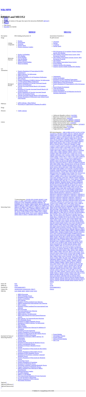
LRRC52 (57, 205)
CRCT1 (65, 156)
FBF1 (67, 171)
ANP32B (64, 137)
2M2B (19, 291)
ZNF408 (30, 214)
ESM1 (54, 168)
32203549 (69, 118)
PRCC (28, 208)
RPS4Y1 (68, 239)
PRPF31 (73, 230)
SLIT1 (57, 248)
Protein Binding (22, 57)
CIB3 (56, 153)
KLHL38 (68, 191)
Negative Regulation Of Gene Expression (29, 332)
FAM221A (65, 170)
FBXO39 (80, 171)
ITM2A (58, 188)
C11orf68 (77, 144)
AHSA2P (80, 133)
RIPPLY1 (56, 238)
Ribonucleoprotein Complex (25, 371)
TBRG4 (55, 256)
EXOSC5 (70, 168)
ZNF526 (40, 214)
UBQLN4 (40, 213)
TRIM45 (52, 262)
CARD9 (52, 147)
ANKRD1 (79, 135)
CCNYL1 (65, 149)
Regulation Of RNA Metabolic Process (28, 353)
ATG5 (51, 140)
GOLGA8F (53, 177)
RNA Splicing (21, 78)
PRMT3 (63, 230)
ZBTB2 (61, 274)
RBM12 (17, 210)
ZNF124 (69, 276)
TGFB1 (56, 257)
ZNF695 (76, 280)
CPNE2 (82, 155)
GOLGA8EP (79, 176)
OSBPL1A (53, 221)
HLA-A (68, 180)
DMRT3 (80, 161)
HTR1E (76, 183)
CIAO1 (80, 152)
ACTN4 (82, 132)
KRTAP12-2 (81, 194)
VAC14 (65, 269)
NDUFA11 (69, 215)
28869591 (71, 120)
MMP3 (52, 211)
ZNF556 (72, 279)
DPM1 (59, 164)
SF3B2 (23, 211)
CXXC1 (80, 158)
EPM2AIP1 (80, 167)
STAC (78, 251)
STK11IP (52, 253)
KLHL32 (62, 191)
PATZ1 (16, 208)
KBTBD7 (52, 189)
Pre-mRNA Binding (23, 373)
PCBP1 (21, 208)
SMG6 (72, 248)
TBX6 (59, 256)
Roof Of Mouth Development (61, 87)
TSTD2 (75, 263)
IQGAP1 (77, 186)
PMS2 (75, 226)
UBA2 (56, 266)
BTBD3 (75, 143)
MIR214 (32, 205)
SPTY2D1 (65, 251)
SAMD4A (62, 241)
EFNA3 (75, 165)
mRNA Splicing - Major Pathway (27, 103)
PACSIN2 (72, 221)
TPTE (75, 259)
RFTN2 (68, 236)
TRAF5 (79, 259)
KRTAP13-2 (67, 195)
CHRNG (70, 152)
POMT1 (52, 229)
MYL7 (60, 214)
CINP (60, 153)
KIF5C (52, 191)
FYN (83, 173)
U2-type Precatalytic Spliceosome (27, 377)
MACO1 (52, 206)
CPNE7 (56, 156)
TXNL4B (79, 265)
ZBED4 (52, 274)
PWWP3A (81, 232)
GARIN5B (63, 174)
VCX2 (77, 269)
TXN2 (75, 265)
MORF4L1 (66, 211)
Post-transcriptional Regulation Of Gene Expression (32, 376)
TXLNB (70, 265)
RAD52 (57, 235)
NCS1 (64, 215)
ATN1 (32, 199)
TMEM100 (75, 257)
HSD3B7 (67, 183)
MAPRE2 (27, 204)
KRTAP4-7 (72, 197)
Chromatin (56, 41)
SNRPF (81, 248)
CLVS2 (80, 153)
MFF (82, 208)
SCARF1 (52, 242)
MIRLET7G (31, 207)
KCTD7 (62, 189)
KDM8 (77, 189)
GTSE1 (23, 202)
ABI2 (64, 132)
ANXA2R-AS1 (71, 137)
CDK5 (59, 150)
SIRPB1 (57, 245)
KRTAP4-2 (53, 197)
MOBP (61, 211)
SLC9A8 (52, 248)
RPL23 (59, 239)
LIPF (68, 203)
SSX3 (75, 251)
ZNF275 (20, 214)
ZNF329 (67, 277)
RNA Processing (22, 309)
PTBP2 (47, 208)
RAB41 (69, 233)
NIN (47, 207)
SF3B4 (27, 211)
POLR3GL (75, 227)
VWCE (77, 271)
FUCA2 (80, 173)
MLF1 (70, 209)
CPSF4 (61, 156)
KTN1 (83, 200)
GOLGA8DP (72, 176)
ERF (51, 168)
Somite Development (59, 90)
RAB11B (59, 233)
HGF (61, 180)
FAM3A (70, 170)
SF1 (16, 211)
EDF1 (60, 165)
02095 (16, 285)
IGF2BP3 (64, 185)
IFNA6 (60, 185)
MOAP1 (56, 211)
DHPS (70, 161)
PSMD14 (61, 232)
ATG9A (55, 140)
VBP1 (73, 269)
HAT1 (73, 179)
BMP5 (51, 143)
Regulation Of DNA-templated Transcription (65, 79)
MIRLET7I (38, 207)
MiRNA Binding (22, 60)
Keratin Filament (57, 337)
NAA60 (74, 214)
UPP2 (67, 268)
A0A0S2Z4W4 (19, 289)
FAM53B (75, 170)
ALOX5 (60, 135)
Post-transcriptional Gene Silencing (27, 311)
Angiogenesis (57, 76)
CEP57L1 (75, 150)
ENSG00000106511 (55, 287)
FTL (76, 173)
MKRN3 (65, 209)
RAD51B (78, 233)
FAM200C (53, 170)
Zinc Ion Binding (22, 59)
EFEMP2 (69, 165)
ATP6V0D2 (66, 140)
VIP (55, 271)
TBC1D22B (22, 213)
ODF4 (59, 220)
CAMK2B (74, 146)
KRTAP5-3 (59, 198)
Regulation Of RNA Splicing (25, 297)
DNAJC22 (71, 162)
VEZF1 (52, 271)
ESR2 (58, 168)
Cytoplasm (56, 44)
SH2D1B (69, 244)
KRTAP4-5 (66, 197)
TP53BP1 (70, 259)
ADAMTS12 (53, 133)
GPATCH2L (65, 177)
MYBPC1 (55, 214)
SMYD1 (76, 248)
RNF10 (45, 210)
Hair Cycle (56, 340)
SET (61, 244)
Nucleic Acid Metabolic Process (26, 344)
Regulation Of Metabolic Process (27, 364)
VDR (80, 269)
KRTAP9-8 (72, 200)
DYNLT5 (52, 165)
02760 (51, 285)
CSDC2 (69, 156)
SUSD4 (52, 254)
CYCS (57, 159)
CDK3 (55, 150)
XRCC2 (79, 273)
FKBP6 (64, 173)
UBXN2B (52, 268)
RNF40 (76, 238)
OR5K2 (76, 220)
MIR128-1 (22, 205)
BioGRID (6, 27)
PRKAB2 (72, 229)
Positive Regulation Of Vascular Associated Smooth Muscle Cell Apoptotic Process (32, 93)
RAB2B (65, 233)
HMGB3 (52, 182)
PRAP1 (67, 229)
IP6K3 (73, 186)
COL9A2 (67, 155)
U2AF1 (35, 213)
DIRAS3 (75, 161)
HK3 (64, 180)
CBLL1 (17, 201)
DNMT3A (77, 162)
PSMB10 (82, 230)
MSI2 (62, 212)
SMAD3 (61, 248)
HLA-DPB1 (73, 180)
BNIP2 (55, 143)
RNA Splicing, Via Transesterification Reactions (31, 318)
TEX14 (81, 256)
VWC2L (72, 271)
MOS (82, 211)
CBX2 (61, 147)
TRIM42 (79, 260)
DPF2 (51, 164)
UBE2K (65, 266)
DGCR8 (66, 161)
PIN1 (51, 226)
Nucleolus (20, 44)
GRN (51, 179)
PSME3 (71, 232)
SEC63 (52, 244)
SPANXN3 (59, 250)
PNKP (79, 226)
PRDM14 (32, 208)
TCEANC (68, 256)
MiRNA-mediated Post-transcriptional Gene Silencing (32, 303)
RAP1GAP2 (63, 235)
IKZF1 (74, 185)
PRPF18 (68, 230)
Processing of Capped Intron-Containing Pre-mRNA (32, 104)
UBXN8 (58, 268)
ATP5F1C (60, 140)
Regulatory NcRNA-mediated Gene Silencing (30, 302)
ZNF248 (52, 277)
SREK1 (45, 211)
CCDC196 (78, 147)
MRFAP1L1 (57, 212)
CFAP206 (81, 150)
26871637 (46, 21)
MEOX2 (67, 32)
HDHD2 (82, 179)
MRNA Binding (22, 326)
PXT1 (51, 233)
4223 (51, 283)
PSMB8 (52, 232)
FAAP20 (76, 168)
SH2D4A (74, 244)
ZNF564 (77, 279)
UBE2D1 (60, 266)
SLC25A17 (53, 247)
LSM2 (62, 205)
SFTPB (65, 244)
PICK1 (80, 224)
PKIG (54, 226)
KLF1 (22, 204)
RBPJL (52, 236)
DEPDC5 (52, 161)
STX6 (73, 253)
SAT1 (72, 241)
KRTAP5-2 (53, 198)
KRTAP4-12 (81, 195)
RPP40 (64, 239)
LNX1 (76, 203)
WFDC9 (71, 273)
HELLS (52, 180)
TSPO (63, 263)
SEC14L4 (79, 242)
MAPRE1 (75, 206)
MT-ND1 (71, 212)
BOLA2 (65, 143)
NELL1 (56, 217)
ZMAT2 (58, 276)
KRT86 (56, 192)
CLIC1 (68, 153)
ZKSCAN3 (77, 274)
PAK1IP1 (52, 223)
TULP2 (61, 265)
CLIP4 (72, 153)
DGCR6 (61, 161)
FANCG (63, 171)
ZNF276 (62, 277)
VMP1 (58, 271)
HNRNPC (57, 182)
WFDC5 (62, 273)
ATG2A (80, 138)
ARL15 (62, 138)
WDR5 (52, 273)
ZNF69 (71, 280)
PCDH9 (78, 223)
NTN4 (72, 218)
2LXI (16, 291)
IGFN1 (70, 185)
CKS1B (64, 153)
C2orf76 (62, 146)
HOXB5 (52, 183)
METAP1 (64, 208)
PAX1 (70, 223)
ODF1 (80, 218)
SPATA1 (64, 250)
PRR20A (38, 208)
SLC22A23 (66, 245)
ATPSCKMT (80, 140)
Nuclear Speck (22, 45)
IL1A (77, 185)
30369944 (77, 121)
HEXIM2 (56, 180)
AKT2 (56, 135)
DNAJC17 (65, 162)
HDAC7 (77, 179)
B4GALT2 (62, 141)
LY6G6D (71, 205)
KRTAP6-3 (53, 200)
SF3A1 (19, 211)
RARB (69, 235)
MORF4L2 (72, 211)
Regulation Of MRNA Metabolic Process (29, 321)
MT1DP (76, 212)
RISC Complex (22, 305)
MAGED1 (58, 206)
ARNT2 (67, 138)
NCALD (56, 215)
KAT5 (73, 188)
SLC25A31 (59, 247)
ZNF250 (57, 277)
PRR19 (77, 230)
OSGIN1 (58, 221)
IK (44, 202)
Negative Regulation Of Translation (27, 362)
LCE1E (76, 201)
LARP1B (59, 201)
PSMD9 (66, 232)
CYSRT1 (67, 159)
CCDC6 (52, 149)
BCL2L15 (72, 141)
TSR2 (66, 263)
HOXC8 (57, 183)
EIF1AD (79, 165)
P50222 (52, 289)
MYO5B (65, 214)
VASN (69, 269)
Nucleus (20, 41)
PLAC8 (59, 226)
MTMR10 (82, 212)
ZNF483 (57, 279)
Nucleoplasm (21, 42)
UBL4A (75, 266)
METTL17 (70, 208)
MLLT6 (74, 209)
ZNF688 (67, 280)
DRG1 (62, 164)
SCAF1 (81, 241)
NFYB (65, 217)
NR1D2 (57, 218)
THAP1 (27, 213)
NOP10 (82, 217)
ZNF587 (57, 280)
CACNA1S (68, 146)
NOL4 (78, 217)
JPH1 (65, 188)
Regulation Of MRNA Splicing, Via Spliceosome (31, 323)
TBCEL (81, 254)
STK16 (57, 253)
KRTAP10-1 (61, 192)
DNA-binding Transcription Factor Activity (65, 62)
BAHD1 (36, 199)
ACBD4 (68, 132)
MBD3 (52, 208)
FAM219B (59, 170)
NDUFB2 (74, 215)
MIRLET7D (18, 207)
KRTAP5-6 (72, 198)
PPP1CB (57, 229)
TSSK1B (70, 263)
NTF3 (68, 218)
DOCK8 (82, 162)
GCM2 (68, 174)
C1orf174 (52, 146)
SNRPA (36, 211)
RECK (60, 236)
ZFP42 (72, 274)
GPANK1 (59, 177)
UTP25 (61, 269)
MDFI (60, 208)
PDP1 (60, 224)
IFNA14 (55, 185)
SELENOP (57, 244)
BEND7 (41, 199)
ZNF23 (79, 276)
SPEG (69, 250)
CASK (45, 199)
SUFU (82, 253)
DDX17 (40, 201)
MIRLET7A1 (38, 205)
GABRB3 (52, 174)
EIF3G (52, 167)
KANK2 (69, 188)
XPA (75, 273)
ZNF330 (71, 277)
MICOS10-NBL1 (54, 209)
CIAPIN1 (52, 153)
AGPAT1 (65, 133)
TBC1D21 (75, 254)
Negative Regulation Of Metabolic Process (29, 367)
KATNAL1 (78, 188)
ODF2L (56, 220)
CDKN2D (70, 150)
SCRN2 (70, 242)
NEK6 (51, 217)
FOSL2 (68, 173)
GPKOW (71, 177)
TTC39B (80, 263)
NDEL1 (44, 207)
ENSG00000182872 (20, 287)
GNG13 (66, 176)
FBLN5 (75, 171)
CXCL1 (66, 158)
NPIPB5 (52, 218)
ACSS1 (78, 132)
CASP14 (57, 147)
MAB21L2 (77, 205)
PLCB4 (63, 226)
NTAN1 (64, 218)
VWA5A (68, 271)
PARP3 (62, 223)
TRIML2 (62, 262)
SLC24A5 (78, 245)
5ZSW (32, 291)
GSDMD (55, 179)
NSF (60, 218)
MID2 (61, 209)
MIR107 (17, 205)
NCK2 (60, 215)
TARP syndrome (22, 110)
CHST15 (75, 152)
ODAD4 (76, 218)
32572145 (69, 126)
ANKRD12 (53, 137)
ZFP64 (16, 214)
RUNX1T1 (77, 239)
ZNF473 (35, 214)
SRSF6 (16, 213)
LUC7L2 (66, 205)
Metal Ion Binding (23, 63)
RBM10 (32, 32)
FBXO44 (52, 173)
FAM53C (80, 170)
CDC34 (70, 149)
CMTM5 (52, 155)
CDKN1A (64, 150)
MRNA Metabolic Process (25, 296)
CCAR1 (21, 201)
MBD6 (32, 204)
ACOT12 (73, 132)
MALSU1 (63, 206)
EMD (70, 167)
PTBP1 (43, 208)
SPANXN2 (53, 250)
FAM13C (81, 168)
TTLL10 (56, 265)
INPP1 (51, 186)
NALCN (79, 214)
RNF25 (71, 238)
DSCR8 (67, 164)
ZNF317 (25, 214)
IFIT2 (51, 185)
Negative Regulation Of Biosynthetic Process (30, 351)
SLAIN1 (31, 211)
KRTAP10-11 (69, 192)
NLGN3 (69, 217)
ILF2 (80, 185)
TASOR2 (69, 254)
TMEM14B (81, 257)
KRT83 (52, 192)
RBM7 (35, 210)
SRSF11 (71, 251)
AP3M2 (78, 137)
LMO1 (72, 203)
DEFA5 (79, 159)
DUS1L (71, 164)
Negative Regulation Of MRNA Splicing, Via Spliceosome (34, 80)
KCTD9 (67, 189)
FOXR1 (72, 173)
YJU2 (83, 273)
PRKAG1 (77, 229)
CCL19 (56, 149)
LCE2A (80, 201)
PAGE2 (77, 221)
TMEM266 (53, 259)
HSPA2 (72, 183)
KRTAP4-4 (59, 197)
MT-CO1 (66, 212)
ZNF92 (52, 282)
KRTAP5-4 (66, 198)
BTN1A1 (52, 144)
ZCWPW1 (67, 274)
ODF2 (51, 220)
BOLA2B (70, 143)
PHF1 (76, 224)
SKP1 (61, 245)
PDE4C (52, 224)
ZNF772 (81, 280)
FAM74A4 (53, 171)
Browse (6, 18)
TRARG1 (63, 260)
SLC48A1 (71, 247)
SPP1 (76, 250)
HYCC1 (81, 183)
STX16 (70, 253)
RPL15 (55, 239)
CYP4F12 (61, 159)
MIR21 (27, 205)
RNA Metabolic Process (24, 320)
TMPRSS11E (60, 259)
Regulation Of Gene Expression (26, 330)
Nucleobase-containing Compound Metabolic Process (32, 365)
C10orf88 (72, 144)
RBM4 (31, 210)
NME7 (74, 217)
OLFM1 (67, 220)
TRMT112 (72, 262)
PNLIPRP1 (53, 227)
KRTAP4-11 (74, 195)
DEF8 (74, 159)
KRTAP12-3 (53, 195)
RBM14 (27, 210)
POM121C (81, 227)
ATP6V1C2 (73, 140)
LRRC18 (80, 203)
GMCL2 (52, 176)
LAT (63, 201)
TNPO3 (66, 259)
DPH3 (55, 164)
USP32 (79, 268)
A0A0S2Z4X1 (27, 289)
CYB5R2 (52, 159)
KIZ (55, 191)
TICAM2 (65, 257)
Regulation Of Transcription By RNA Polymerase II (67, 81)
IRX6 (81, 186)
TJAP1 (69, 257)
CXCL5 (70, 158)
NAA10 (70, 214)
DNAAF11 (53, 162)
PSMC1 (57, 232)
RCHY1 (56, 236)
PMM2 (72, 226)
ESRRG (62, 168)
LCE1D (71, 201)
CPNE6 (52, 156)
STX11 (66, 253)
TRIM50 (57, 262)
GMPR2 (57, 176)
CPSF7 (30, 201)
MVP (51, 214)
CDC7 (74, 149)
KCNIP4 (57, 189)
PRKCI (82, 229)
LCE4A (52, 203)
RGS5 (76, 236)
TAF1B (65, 254)
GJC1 (76, 174)
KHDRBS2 (18, 204)
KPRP (72, 191)
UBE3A (70, 266)
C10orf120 (66, 144)
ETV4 (66, 168)
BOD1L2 (60, 143)
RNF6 (51, 239)
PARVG (66, 223)
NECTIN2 (80, 215)
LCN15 (56, 203)
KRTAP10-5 (53, 194)
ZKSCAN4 (53, 276)
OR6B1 (81, 220)
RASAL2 (73, 235)
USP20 (75, 268)
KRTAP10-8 (60, 194)
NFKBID (60, 217)
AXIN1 (57, 141)
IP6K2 (69, 186)
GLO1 (79, 174)
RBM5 (83, 235)
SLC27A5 (65, 247)
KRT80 (76, 191)
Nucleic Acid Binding (24, 54)
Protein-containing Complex (25, 47)
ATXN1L (52, 141)
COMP (72, 155)
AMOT (75, 135)
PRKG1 (52, 230)
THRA (60, 257)
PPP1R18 (62, 229)
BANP (67, 141)
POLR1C (69, 227)
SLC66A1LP (77, 247)
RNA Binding (21, 56)
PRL (59, 230)
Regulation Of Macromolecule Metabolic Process (31, 342)
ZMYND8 (64, 276)
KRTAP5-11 (78, 197)
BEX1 (77, 141)
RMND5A (62, 238)
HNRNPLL (40, 202)
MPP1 (51, 212)
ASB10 (71, 138)
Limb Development (58, 88)
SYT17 (61, 254)
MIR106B (46, 204)
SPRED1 (81, 250)
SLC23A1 (72, 245)
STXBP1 (78, 253)
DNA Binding (57, 60)
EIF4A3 (56, 167)
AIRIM (52, 135)
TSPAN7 (58, 263)
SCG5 (56, 242)
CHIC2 (56, 152)
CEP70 (25, 201)
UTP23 (57, 269)
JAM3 (61, 188)
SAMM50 (68, 241)
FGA (60, 173)
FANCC (58, 171)
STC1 (82, 251)
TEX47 (52, 257)
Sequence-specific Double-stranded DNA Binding (66, 66)
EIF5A (60, 167)
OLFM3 (72, 220)
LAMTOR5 (53, 201)
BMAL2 (81, 141)
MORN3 (78, 211)
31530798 (70, 127)
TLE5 (31, 213)
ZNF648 (62, 280)
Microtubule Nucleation (24, 380)
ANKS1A (58, 137)
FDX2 (56, 173)
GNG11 (62, 176)
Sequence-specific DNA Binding (62, 65)
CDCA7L (79, 149)
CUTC (61, 158)
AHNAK (75, 133)
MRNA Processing (23, 75)
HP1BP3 (61, 183)
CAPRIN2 (80, 146)
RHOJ (80, 236)
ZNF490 (62, 279)
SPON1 (73, 250)
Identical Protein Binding (24, 62)
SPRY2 (56, 251)
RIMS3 (52, 238)
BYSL (61, 144)
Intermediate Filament (59, 336)
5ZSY (35, 291)
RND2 (67, 238)
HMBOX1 (80, 180)
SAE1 (57, 241)
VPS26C (63, 271)
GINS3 (72, 174)
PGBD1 (73, 224)
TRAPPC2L (57, 260)
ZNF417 (52, 279)
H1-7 (69, 179)
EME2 (74, 167)
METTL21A (77, 208)
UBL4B (79, 266)
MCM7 (56, 208)
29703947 (81, 124)
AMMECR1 (69, 135)
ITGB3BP (52, 188)
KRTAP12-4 (60, 195)
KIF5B (81, 189)
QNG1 (55, 233)
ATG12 (75, 138)
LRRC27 (52, 205)
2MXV (23, 291)
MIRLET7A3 (45, 205)
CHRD (60, 152)
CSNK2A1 (35, 201)
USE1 (70, 268)
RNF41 (80, 238)
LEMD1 (61, 203)
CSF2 (73, 156)
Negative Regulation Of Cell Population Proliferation (32, 77)
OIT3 (63, 220)
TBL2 (51, 256)
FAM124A (17, 202)
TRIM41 (74, 260)
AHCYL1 (70, 133)
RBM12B (21, 210)
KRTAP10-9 (67, 194)
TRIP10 (67, 262)
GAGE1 (58, 174)
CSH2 (77, 156)
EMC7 (67, 167)
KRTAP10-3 (76, 192)
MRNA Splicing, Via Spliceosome (27, 74)
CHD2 (51, 152)
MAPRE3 (81, 206)
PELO (68, 224)
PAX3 (74, 223)
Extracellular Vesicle (23, 360)
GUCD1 (65, 179)
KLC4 (58, 191)
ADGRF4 (59, 133)
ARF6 (81, 137)
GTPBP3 (60, 179)
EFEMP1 (64, 165)
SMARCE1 (67, 248)
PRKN (56, 230)
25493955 (73, 123)
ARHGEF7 (53, 138)
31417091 (73, 115)
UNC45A (62, 268)
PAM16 (57, 223)
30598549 (77, 120)
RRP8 (72, 239)
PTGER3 (76, 232)
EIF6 (63, 167)
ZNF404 (76, 277)
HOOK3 (73, 182)
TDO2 (77, 256)
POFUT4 (58, 227)
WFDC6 (66, 273)
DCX (71, 159)
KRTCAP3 (78, 200)
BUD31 (57, 144)
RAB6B (74, 233)
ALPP (64, 135)
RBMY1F (40, 210)
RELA (64, 236)
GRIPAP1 (81, 177)
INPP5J (56, 186)
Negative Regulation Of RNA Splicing (28, 379)
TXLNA (66, 265)
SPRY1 (52, 251)
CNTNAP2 (58, 155)
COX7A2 (77, 155)
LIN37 (65, 203)
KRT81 (81, 191)
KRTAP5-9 (78, 198)
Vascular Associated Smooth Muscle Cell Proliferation (32, 95)
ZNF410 (81, 277)
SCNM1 (65, 242)
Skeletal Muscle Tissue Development (63, 82)
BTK (79, 143)
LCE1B (67, 201)
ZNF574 (52, 280)
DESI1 (57, 161)
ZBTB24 (45, 213)
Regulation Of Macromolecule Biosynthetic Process (32, 333)
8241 (16, 283)
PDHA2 (56, 224)
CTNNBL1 (56, 158)
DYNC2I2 (76, 164)
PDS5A (64, 224)
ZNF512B (67, 279)
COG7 (63, 155)
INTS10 (65, 186)
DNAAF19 (59, 162)
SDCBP (74, 242)
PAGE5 (82, 221)
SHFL (79, 244)
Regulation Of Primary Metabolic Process (29, 345)
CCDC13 (72, 147)
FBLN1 (71, 171)
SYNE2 (56, 254)
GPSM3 (76, 177)
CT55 (51, 158)
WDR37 (82, 271)
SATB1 (76, 241)
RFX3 (72, 236)
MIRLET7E (25, 207)
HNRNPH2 (28, 202)
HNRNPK (34, 202)
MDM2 (36, 204)
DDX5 (44, 201)
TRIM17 (69, 260)
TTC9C (52, 265)
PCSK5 (82, 223)
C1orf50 (57, 146)
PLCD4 (67, 226)
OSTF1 (63, 221)
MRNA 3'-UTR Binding (24, 374)
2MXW (28, 291)
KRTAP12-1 (74, 194)
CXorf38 (75, 158)
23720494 (74, 117)
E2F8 (56, 165)
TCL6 (73, 256)
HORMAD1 (79, 182)
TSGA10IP (53, 263)
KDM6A (72, 189)
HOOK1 (69, 182)
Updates (6, 23)
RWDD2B (53, 241)
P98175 (33, 289)
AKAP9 (28, 199)
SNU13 (41, 211)
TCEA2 (64, 256)
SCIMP (61, 242)
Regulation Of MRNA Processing (27, 335)
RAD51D (52, 235)
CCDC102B (66, 147)
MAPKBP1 (70, 206)
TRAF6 (52, 260)
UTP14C (52, 269)
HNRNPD (63, 182)
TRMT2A (78, 262)
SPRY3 (60, 251)
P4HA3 (67, 221)
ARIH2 (58, 138)
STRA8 (61, 253)
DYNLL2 (82, 164)
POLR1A (64, 227)
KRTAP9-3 (66, 200)
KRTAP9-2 (59, 200)
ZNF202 (74, 276)
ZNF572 (82, 279)
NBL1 (51, 215)
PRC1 (24, 208)
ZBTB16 (56, 274)
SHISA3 (52, 245)
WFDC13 (56, 273)
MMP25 (82, 209)
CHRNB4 (64, 152)
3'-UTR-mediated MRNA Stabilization (28, 81)
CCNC (61, 149)
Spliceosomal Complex (24, 312)
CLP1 (76, 153)
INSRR (60, 186)
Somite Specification (58, 78)
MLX (78, 209)
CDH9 (51, 150)
